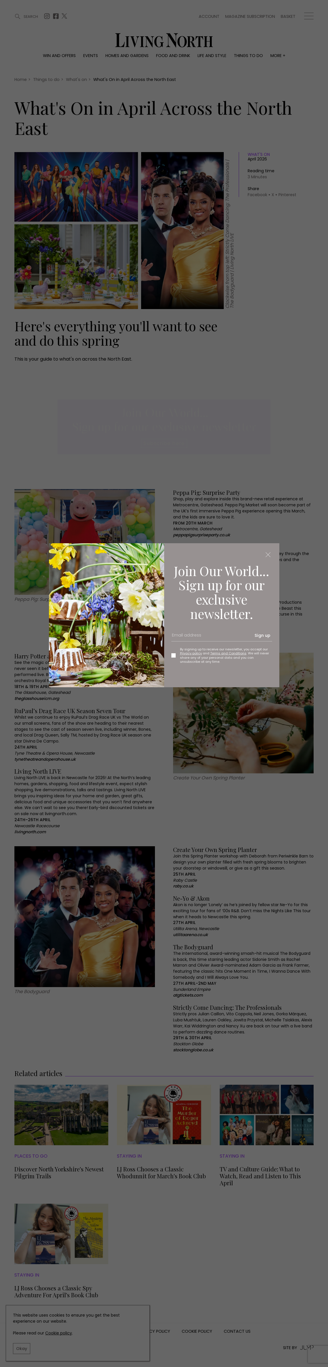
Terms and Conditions (228, 653)
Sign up (262, 635)
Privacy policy (191, 653)
